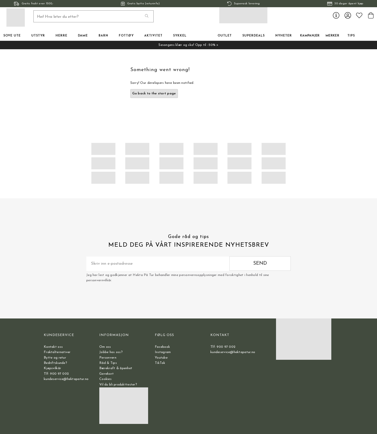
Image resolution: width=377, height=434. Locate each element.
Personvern (107, 358)
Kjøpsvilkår (52, 368)
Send (260, 263)
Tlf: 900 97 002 (56, 374)
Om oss (105, 347)
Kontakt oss (53, 347)
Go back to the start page (154, 93)
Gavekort (106, 374)
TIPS (351, 35)
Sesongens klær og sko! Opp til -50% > (188, 45)
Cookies (105, 379)
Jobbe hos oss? (111, 352)
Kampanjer (310, 35)
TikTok (160, 363)
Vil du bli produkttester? (118, 384)
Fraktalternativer (57, 352)
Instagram (163, 352)
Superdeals (253, 35)
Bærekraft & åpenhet (115, 368)
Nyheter (283, 35)
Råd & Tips (108, 363)
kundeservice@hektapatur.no (66, 379)
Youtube (161, 358)
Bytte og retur (55, 358)
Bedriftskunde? (55, 363)
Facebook (162, 347)
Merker (332, 35)
